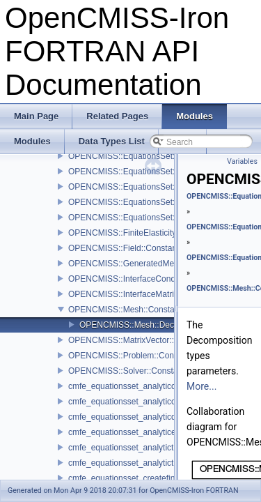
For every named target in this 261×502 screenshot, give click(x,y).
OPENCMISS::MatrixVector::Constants (140, 340)
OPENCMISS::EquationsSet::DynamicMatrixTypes (161, 202)
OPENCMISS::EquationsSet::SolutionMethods (153, 156)
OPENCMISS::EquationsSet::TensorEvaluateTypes (162, 187)
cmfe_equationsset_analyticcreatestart (139, 401)
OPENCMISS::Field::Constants (125, 248)
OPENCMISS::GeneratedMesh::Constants (146, 263)
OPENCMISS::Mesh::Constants (127, 309)
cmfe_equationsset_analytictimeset (133, 463)
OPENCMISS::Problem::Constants (132, 355)
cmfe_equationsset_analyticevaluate (135, 432)
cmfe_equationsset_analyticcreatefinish (141, 386)
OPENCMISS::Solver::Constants (128, 371)
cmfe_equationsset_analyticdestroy (133, 417)
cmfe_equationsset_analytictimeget (133, 447)
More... (201, 386)
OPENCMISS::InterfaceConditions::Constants (152, 279)
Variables (242, 161)
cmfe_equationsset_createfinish (127, 478)
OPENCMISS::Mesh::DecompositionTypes (158, 325)
